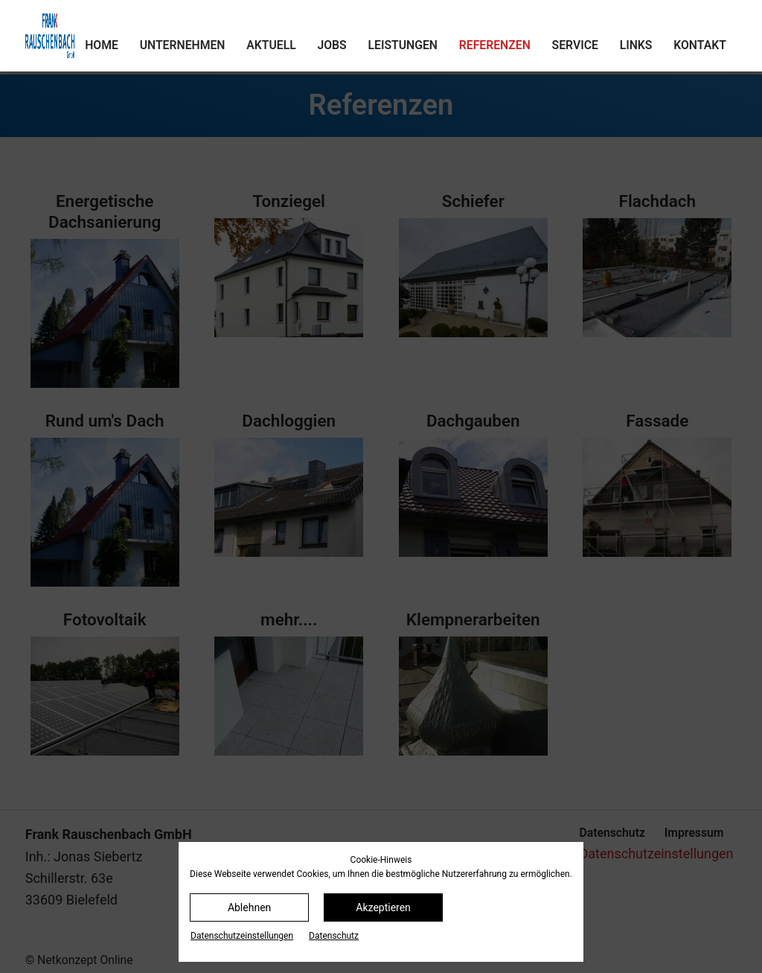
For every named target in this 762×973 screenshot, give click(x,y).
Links (636, 45)
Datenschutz (334, 936)
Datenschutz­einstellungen (241, 936)
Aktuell (270, 45)
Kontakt (699, 45)
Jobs (331, 45)
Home (101, 45)
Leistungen (403, 45)
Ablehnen (249, 907)
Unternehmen (182, 45)
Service (575, 45)
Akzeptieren (383, 907)
